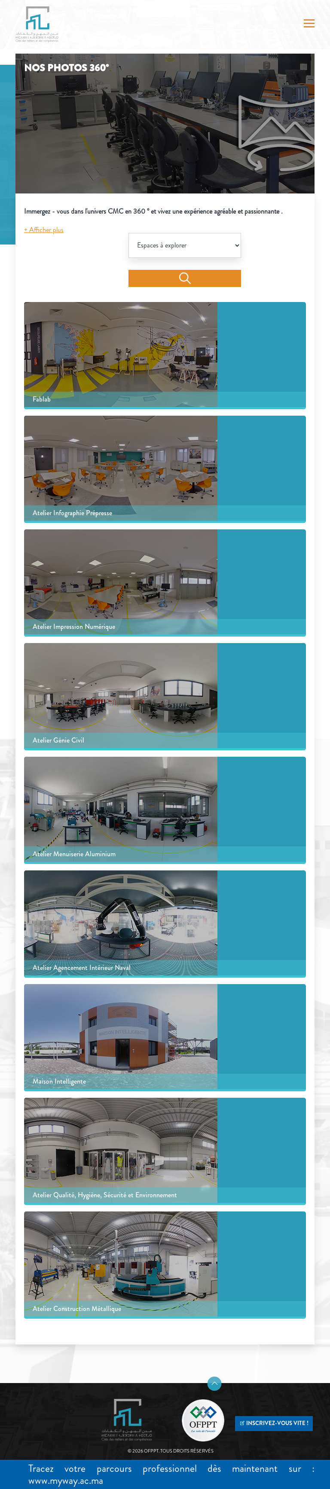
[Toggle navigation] (309, 24)
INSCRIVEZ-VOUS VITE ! (274, 1423)
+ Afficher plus (44, 230)
